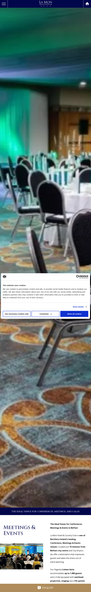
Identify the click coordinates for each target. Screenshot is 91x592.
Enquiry (46, 588)
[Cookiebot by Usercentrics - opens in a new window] (78, 277)
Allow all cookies (74, 314)
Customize (46, 314)
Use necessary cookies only (17, 314)
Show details (78, 307)
